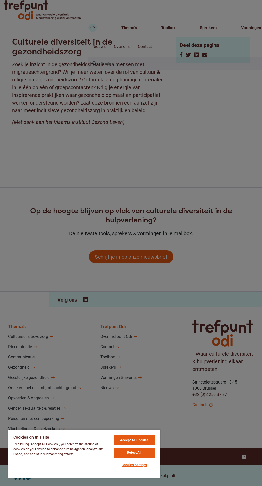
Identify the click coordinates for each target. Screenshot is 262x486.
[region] (84, 453)
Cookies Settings (134, 464)
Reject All (134, 452)
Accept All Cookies (134, 440)
